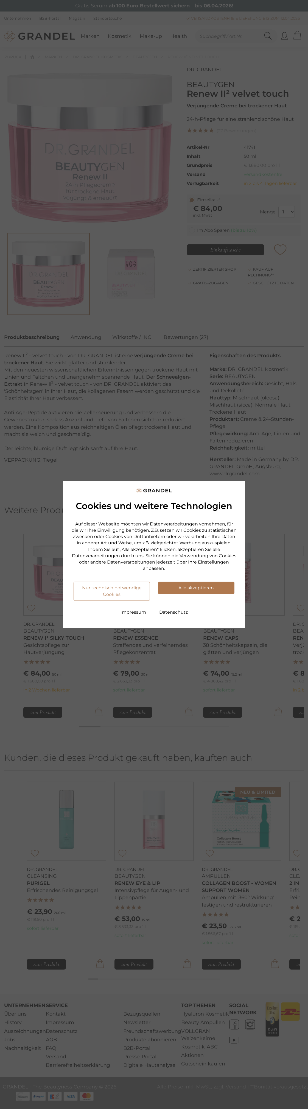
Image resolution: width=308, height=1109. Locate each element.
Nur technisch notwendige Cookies (112, 591)
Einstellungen (213, 562)
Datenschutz (173, 612)
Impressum (133, 612)
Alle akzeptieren (196, 587)
